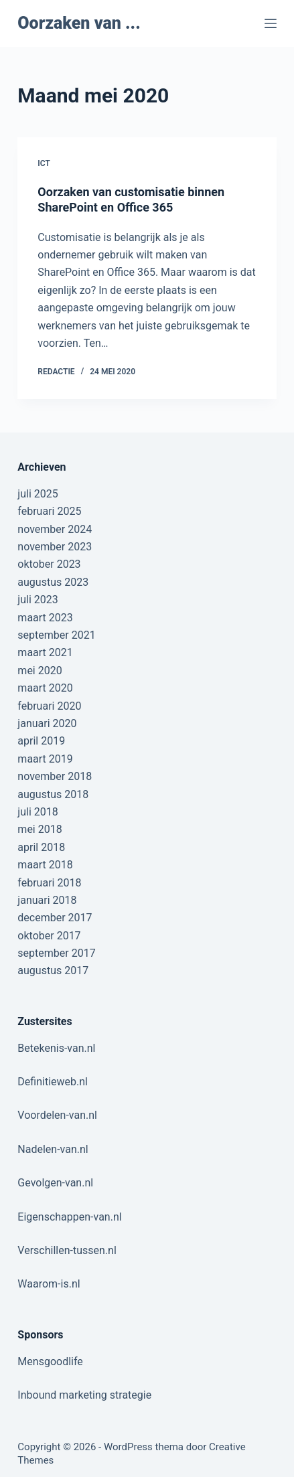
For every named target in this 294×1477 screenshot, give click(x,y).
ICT (44, 163)
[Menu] (271, 23)
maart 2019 (44, 759)
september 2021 (56, 635)
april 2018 (41, 847)
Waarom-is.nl (48, 1283)
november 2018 (54, 776)
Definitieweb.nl (52, 1081)
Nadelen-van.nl (52, 1149)
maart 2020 (44, 688)
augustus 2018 (52, 794)
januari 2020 (46, 723)
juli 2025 (37, 493)
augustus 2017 (52, 970)
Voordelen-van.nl (57, 1115)
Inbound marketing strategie (84, 1395)
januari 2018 (46, 900)
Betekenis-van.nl (56, 1048)
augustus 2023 (52, 582)
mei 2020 (39, 670)
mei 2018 (39, 829)
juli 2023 (37, 599)
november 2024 (54, 529)
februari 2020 (49, 706)
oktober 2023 (48, 564)
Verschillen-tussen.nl (66, 1250)
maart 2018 (44, 864)
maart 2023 (44, 617)
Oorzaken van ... (78, 23)
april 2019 (41, 740)
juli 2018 (37, 811)
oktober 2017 (48, 935)
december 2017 (54, 917)
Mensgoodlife (49, 1361)
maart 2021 (44, 652)
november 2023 (54, 546)
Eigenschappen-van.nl (69, 1217)
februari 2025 (49, 511)
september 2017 (56, 953)
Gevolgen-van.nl (55, 1182)
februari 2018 (49, 882)
